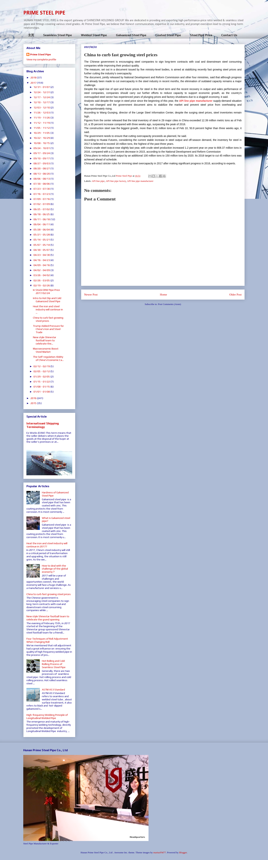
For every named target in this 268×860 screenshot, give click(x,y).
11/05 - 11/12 (42, 127)
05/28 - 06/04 (42, 229)
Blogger (183, 852)
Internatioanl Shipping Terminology (42, 425)
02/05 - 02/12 (42, 371)
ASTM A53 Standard (53, 689)
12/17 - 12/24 (42, 97)
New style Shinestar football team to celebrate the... (44, 340)
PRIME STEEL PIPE (44, 13)
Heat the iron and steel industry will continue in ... (48, 309)
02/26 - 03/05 (42, 280)
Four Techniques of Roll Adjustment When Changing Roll (47, 640)
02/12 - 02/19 (42, 366)
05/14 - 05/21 (42, 239)
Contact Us (229, 35)
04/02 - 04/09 (42, 270)
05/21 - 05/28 (42, 234)
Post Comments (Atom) (169, 304)
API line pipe (98, 181)
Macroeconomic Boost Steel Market (45, 350)
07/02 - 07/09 (42, 204)
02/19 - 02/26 (42, 285)
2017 (34, 82)
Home (163, 294)
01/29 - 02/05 (42, 376)
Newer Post (91, 294)
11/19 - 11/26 (42, 117)
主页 (31, 35)
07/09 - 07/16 (42, 198)
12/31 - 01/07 (42, 87)
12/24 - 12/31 (42, 92)
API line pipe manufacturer (140, 181)
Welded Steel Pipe (94, 35)
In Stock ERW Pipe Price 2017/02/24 (46, 291)
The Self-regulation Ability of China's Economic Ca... (48, 358)
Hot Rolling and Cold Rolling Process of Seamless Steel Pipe (54, 664)
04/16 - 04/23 (42, 260)
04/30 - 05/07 (42, 249)
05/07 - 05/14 (42, 244)
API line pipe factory (116, 181)
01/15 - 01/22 (42, 381)
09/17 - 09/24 (42, 153)
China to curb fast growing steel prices (48, 319)
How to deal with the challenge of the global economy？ (55, 568)
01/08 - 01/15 (42, 386)
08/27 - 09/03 (42, 163)
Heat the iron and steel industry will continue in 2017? (46, 545)
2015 (34, 403)
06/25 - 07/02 (42, 209)
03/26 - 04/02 (42, 275)
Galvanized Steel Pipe (131, 35)
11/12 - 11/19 (42, 122)
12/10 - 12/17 (42, 102)
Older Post (235, 294)
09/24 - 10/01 (42, 148)
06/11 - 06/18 (42, 219)
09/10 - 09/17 (42, 158)
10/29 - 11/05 (42, 132)
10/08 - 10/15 (42, 143)
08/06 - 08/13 (42, 178)
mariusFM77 (159, 852)
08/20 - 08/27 (42, 168)
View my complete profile (41, 59)
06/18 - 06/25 (42, 214)
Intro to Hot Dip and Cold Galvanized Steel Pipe (47, 300)
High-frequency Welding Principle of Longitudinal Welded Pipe (47, 716)
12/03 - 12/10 (42, 107)
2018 (34, 77)
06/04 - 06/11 (42, 224)
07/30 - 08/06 (42, 183)
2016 (34, 398)
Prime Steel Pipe (40, 54)
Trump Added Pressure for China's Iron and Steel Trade (48, 329)
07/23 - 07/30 (42, 188)
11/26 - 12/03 (42, 112)
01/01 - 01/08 (42, 391)
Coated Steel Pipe (168, 35)
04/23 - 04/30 (42, 254)
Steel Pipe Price (201, 35)
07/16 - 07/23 (42, 193)
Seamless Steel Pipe (57, 35)
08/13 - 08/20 (42, 173)
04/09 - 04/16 (42, 265)
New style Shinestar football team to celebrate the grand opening (47, 618)
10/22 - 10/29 (42, 137)
